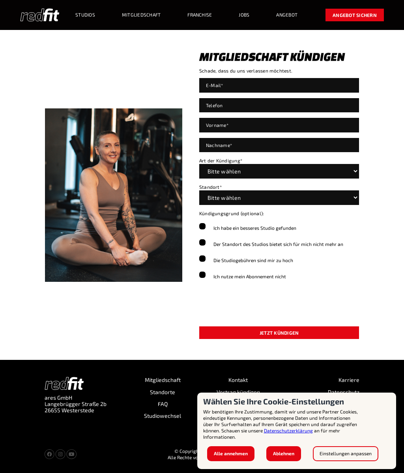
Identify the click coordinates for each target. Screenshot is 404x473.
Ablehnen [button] (283, 453)
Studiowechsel (162, 416)
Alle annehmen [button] (231, 453)
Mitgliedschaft (163, 380)
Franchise (199, 14)
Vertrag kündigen (238, 392)
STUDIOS (85, 14)
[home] (40, 15)
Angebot (286, 14)
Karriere (349, 380)
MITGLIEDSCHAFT (141, 14)
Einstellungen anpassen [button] (346, 453)
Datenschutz (343, 392)
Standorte (162, 392)
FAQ (163, 404)
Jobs (244, 14)
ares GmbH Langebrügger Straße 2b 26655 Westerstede (76, 404)
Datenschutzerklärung (288, 430)
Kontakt (238, 380)
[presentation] (259, 304)
